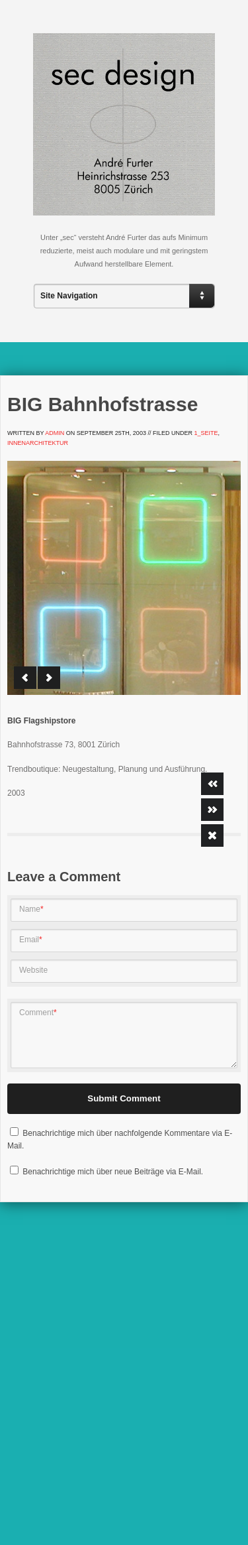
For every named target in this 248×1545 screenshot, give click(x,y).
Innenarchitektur (37, 443)
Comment (38, 1012)
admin (54, 433)
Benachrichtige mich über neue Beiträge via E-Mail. (112, 1171)
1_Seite (206, 433)
